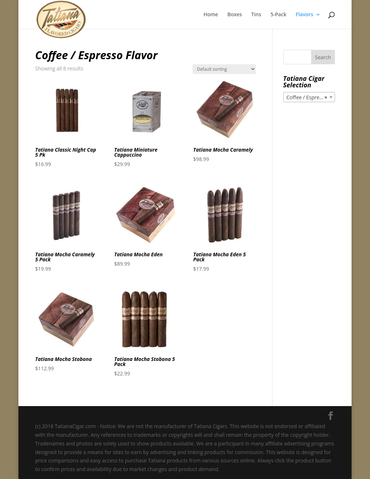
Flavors (304, 15)
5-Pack (278, 15)
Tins (256, 15)
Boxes (234, 15)
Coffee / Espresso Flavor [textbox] (311, 97)
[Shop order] (224, 69)
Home (210, 15)
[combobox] (309, 97)
